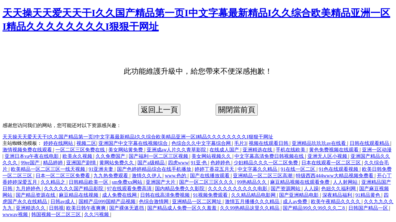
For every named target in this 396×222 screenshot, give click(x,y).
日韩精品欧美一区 (89, 182)
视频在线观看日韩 (269, 143)
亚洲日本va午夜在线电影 (32, 156)
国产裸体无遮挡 (127, 208)
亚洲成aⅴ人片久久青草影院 (177, 149)
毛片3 (240, 143)
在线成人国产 (224, 149)
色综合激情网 (154, 201)
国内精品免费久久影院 (180, 188)
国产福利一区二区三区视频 (159, 156)
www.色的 (176, 175)
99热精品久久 (252, 182)
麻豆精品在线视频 (79, 195)
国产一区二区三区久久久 (207, 182)
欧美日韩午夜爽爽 (86, 208)
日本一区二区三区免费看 (63, 175)
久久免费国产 (111, 156)
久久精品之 (54, 182)
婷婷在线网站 (58, 143)
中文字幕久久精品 (258, 169)
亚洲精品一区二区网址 (197, 201)
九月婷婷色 (29, 188)
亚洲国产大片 (161, 182)
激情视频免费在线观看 (27, 149)
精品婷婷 (53, 162)
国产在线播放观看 (210, 175)
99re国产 (31, 162)
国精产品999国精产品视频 (108, 201)
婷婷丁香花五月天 (215, 169)
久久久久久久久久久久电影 (238, 188)
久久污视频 (97, 214)
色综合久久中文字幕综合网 (201, 143)
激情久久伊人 (147, 175)
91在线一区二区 (298, 169)
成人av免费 (295, 201)
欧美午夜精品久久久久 (336, 201)
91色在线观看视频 (339, 169)
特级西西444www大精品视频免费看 (335, 175)
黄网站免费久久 (117, 162)
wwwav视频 (15, 214)
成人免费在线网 (120, 195)
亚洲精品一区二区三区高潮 (263, 175)
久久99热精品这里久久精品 (250, 208)
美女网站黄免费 (126, 149)
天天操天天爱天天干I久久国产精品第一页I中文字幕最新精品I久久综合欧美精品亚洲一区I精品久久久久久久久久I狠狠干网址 (137, 136)
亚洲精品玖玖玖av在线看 (319, 143)
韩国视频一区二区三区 (56, 214)
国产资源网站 (286, 188)
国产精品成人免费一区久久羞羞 (182, 208)
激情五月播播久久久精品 (253, 201)
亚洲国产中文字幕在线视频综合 (133, 143)
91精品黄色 (368, 195)
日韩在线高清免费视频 (165, 195)
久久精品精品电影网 (254, 195)
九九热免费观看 (111, 175)
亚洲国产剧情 (81, 162)
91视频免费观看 (211, 195)
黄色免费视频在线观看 (334, 149)
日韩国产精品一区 (368, 208)
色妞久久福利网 (339, 188)
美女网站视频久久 (212, 156)
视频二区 (86, 143)
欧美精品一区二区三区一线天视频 (48, 169)
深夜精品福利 (337, 195)
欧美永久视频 (77, 156)
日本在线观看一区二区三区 (331, 162)
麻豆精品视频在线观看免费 (300, 182)
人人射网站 (346, 182)
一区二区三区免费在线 (80, 149)
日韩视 (56, 208)
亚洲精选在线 (258, 149)
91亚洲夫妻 (101, 169)
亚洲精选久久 (31, 208)
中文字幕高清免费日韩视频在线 (270, 156)
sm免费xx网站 (128, 182)
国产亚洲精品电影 (299, 195)
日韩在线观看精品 (370, 143)
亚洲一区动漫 (377, 149)
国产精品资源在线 (36, 195)
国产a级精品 (151, 162)
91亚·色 (199, 162)
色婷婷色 (220, 162)
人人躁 (311, 188)
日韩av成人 (63, 201)
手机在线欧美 (291, 149)
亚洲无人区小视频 (328, 156)
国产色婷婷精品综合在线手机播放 (154, 169)
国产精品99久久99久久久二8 (314, 208)
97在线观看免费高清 (130, 188)
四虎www (178, 162)
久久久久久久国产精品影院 (74, 188)
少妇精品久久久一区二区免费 (266, 162)
